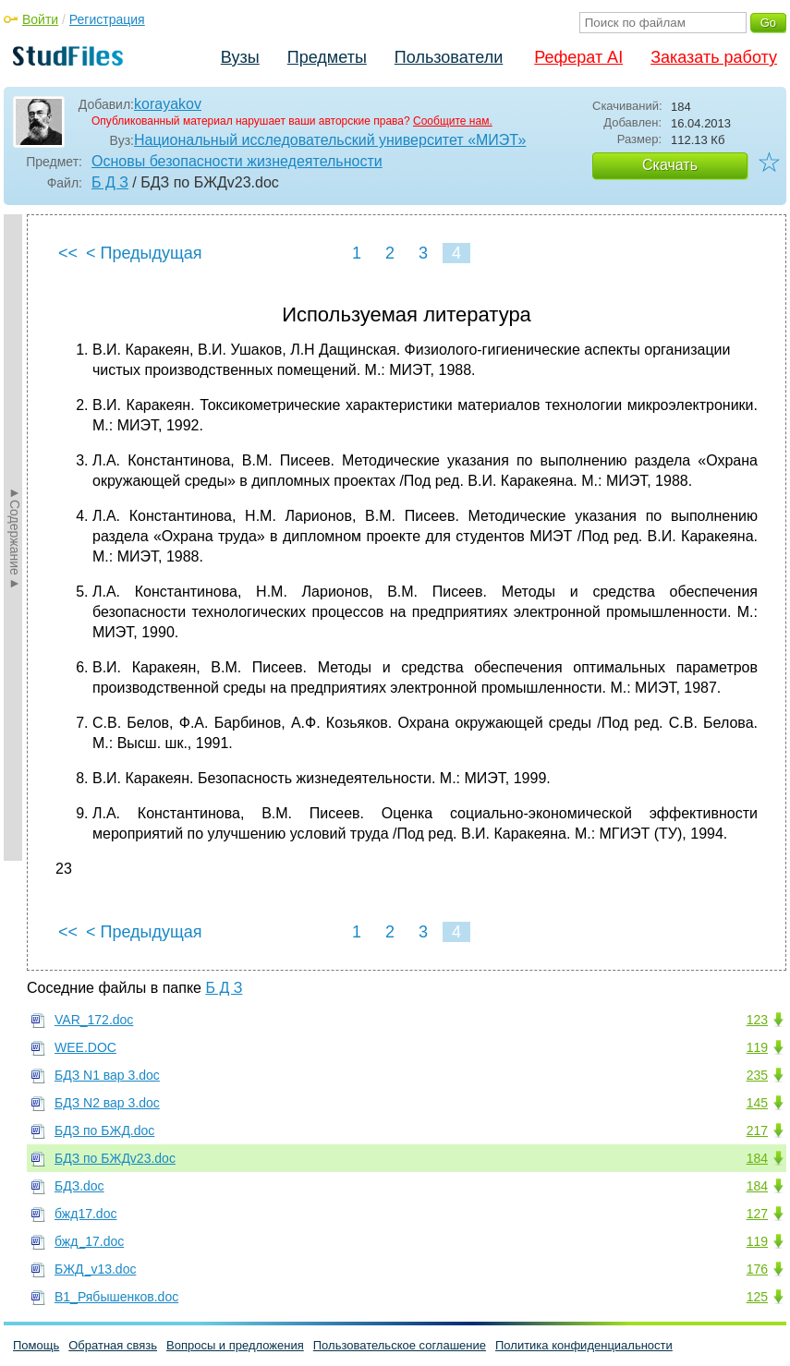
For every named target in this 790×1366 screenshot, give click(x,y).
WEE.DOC (85, 1047)
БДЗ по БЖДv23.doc (115, 1158)
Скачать (670, 165)
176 (757, 1269)
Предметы (327, 57)
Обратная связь (112, 1345)
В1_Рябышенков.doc (116, 1296)
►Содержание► (14, 537)
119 (757, 1047)
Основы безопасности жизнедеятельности (237, 161)
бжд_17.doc (89, 1241)
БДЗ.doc (79, 1186)
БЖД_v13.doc (95, 1269)
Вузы (240, 57)
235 (757, 1075)
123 (757, 1019)
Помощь (36, 1345)
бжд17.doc (85, 1213)
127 (757, 1213)
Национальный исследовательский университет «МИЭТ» (330, 140)
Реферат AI (578, 57)
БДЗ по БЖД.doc (104, 1130)
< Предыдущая (144, 253)
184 (757, 1158)
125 (757, 1296)
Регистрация (107, 19)
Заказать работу (713, 57)
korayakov (167, 104)
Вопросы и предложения (235, 1345)
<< (68, 253)
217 (757, 1130)
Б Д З (109, 182)
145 (757, 1102)
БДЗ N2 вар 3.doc (107, 1102)
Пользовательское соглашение (399, 1345)
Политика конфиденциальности (584, 1345)
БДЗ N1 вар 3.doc (107, 1075)
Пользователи (449, 57)
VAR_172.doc (94, 1019)
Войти (40, 19)
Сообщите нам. (452, 121)
